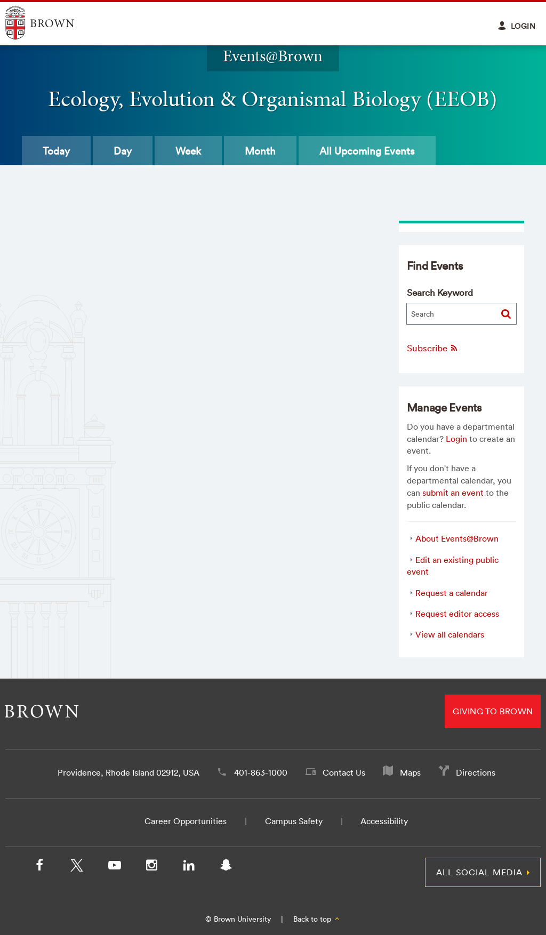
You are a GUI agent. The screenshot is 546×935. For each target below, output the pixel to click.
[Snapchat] (226, 867)
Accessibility (384, 821)
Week (188, 150)
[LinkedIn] (188, 867)
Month (260, 150)
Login (456, 438)
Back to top (317, 919)
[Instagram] (151, 867)
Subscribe (433, 347)
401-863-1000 (260, 772)
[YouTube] (114, 867)
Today (56, 150)
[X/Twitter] (76, 867)
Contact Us (344, 772)
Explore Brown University (52, 22)
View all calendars (449, 634)
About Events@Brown (457, 538)
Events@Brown (273, 56)
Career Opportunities (185, 821)
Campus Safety (294, 821)
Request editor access (457, 613)
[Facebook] (39, 867)
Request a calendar (451, 592)
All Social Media (479, 872)
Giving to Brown (493, 711)
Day (123, 150)
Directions (475, 772)
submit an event (453, 492)
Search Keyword (440, 292)
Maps (410, 772)
